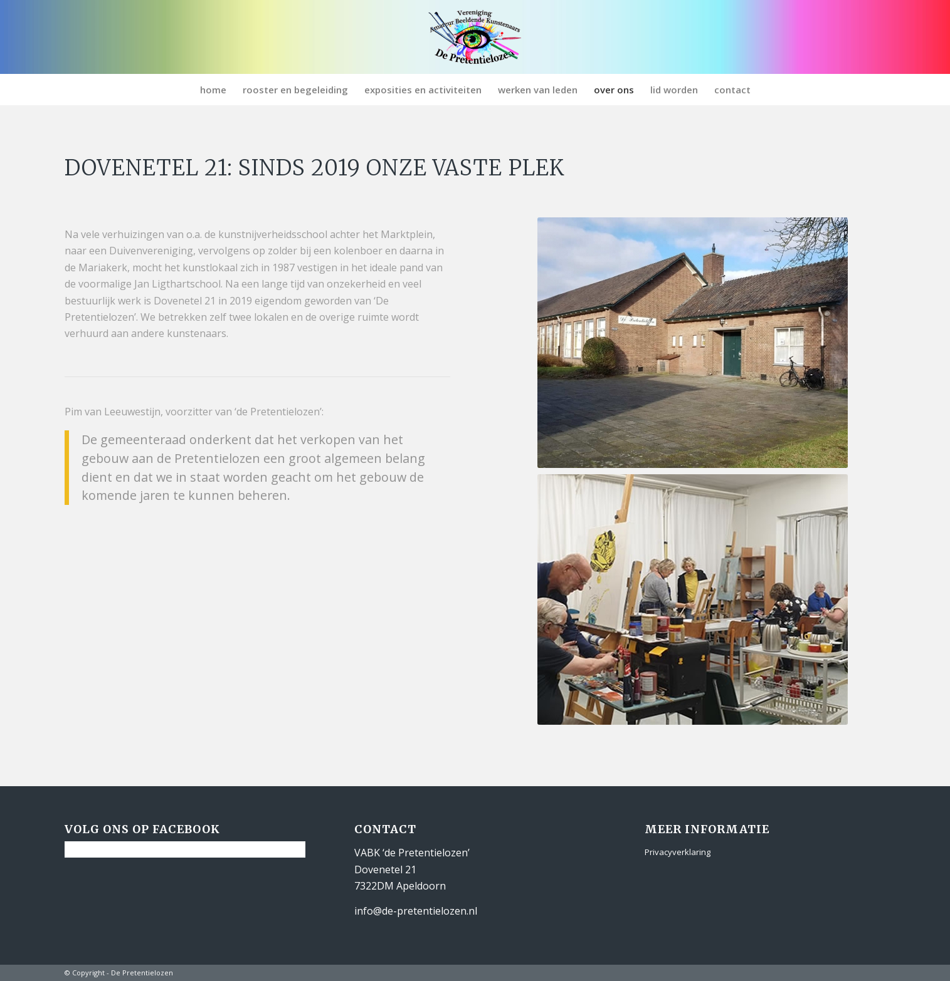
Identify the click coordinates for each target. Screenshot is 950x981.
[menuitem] (213, 89)
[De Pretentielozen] (475, 37)
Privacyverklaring (677, 852)
